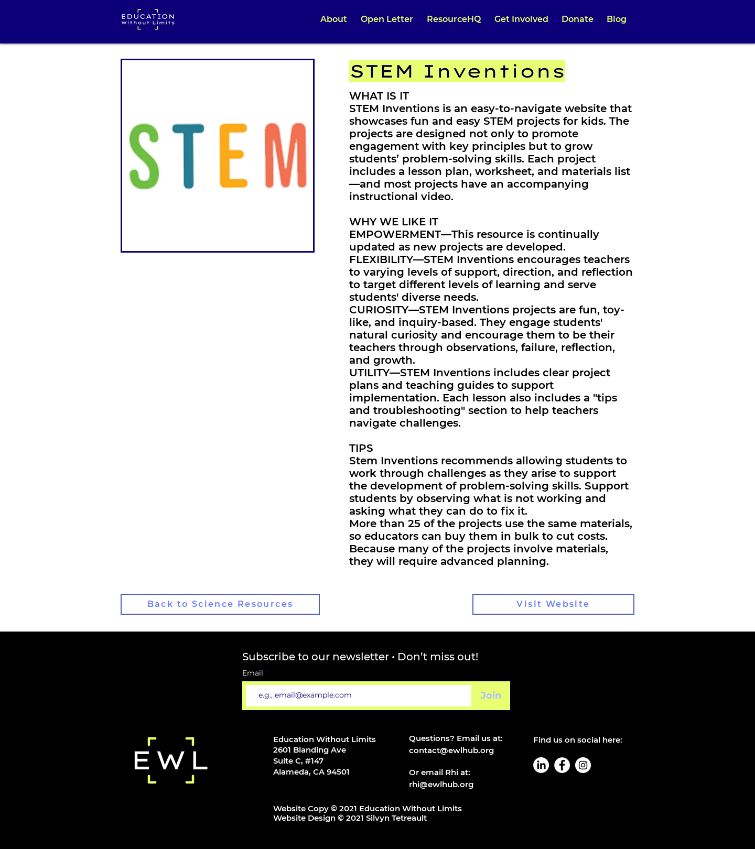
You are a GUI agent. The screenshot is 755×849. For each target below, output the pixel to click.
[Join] (491, 695)
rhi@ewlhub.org (441, 784)
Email (253, 673)
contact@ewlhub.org (451, 750)
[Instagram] (583, 765)
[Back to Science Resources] (220, 604)
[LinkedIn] (541, 765)
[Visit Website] (553, 604)
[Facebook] (562, 765)
